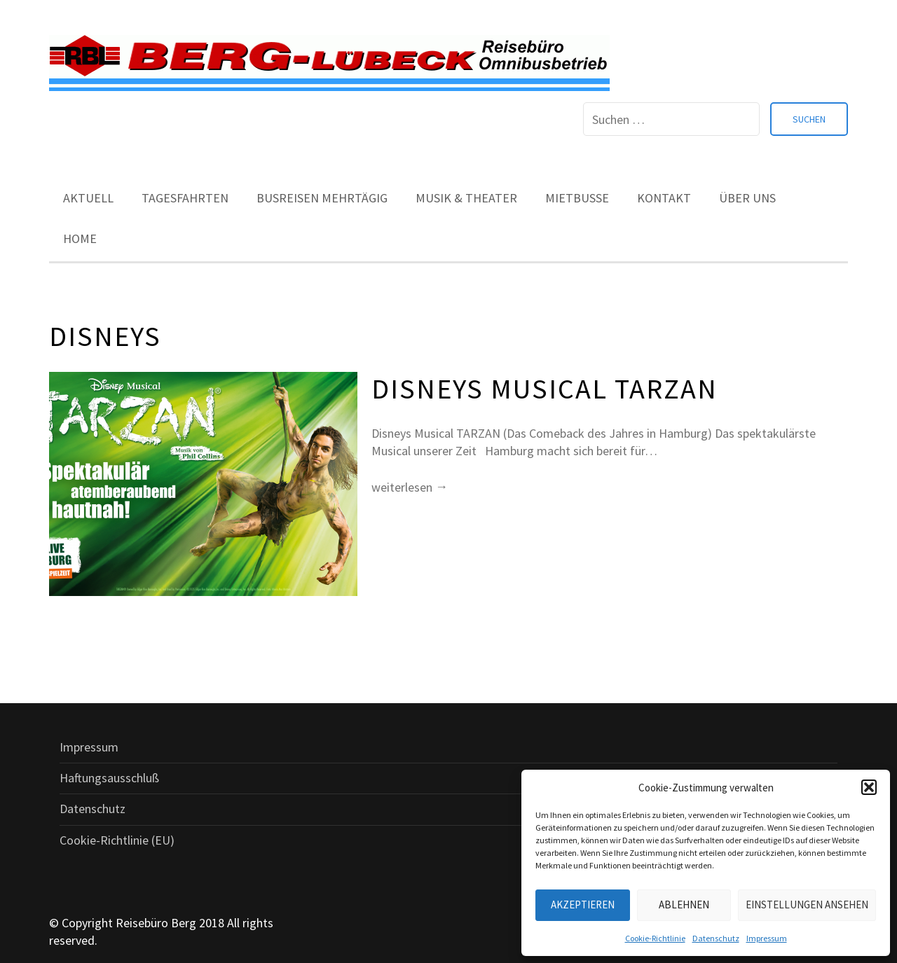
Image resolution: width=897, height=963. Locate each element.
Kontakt (664, 198)
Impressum (766, 938)
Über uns (747, 198)
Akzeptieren (583, 904)
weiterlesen (409, 486)
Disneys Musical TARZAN (544, 388)
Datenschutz (715, 938)
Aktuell (88, 198)
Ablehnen (684, 904)
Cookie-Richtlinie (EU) (117, 840)
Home (80, 238)
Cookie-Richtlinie (655, 938)
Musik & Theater (466, 198)
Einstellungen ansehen (807, 904)
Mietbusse (577, 198)
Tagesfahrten (185, 198)
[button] (869, 787)
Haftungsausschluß (109, 778)
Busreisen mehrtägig (322, 198)
